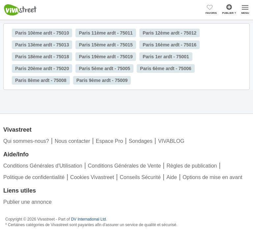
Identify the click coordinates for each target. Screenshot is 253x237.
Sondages (141, 141)
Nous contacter (72, 141)
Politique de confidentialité (34, 177)
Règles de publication (192, 166)
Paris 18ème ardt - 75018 (42, 56)
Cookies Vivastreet (92, 177)
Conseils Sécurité (140, 177)
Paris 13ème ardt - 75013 (42, 44)
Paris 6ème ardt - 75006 (165, 68)
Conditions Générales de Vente (124, 166)
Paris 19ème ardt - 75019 (105, 56)
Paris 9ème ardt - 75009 (102, 80)
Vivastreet (20, 9)
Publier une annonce (27, 202)
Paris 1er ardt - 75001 (166, 56)
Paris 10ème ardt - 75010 (42, 33)
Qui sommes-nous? (26, 141)
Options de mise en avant (212, 177)
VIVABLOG (171, 141)
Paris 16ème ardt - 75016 (169, 44)
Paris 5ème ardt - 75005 (104, 68)
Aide (171, 177)
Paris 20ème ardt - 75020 (42, 68)
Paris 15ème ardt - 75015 (105, 44)
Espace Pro (109, 141)
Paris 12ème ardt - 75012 (169, 33)
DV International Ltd (88, 219)
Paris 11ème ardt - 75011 (105, 33)
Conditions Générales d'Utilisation (42, 166)
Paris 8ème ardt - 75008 (41, 80)
